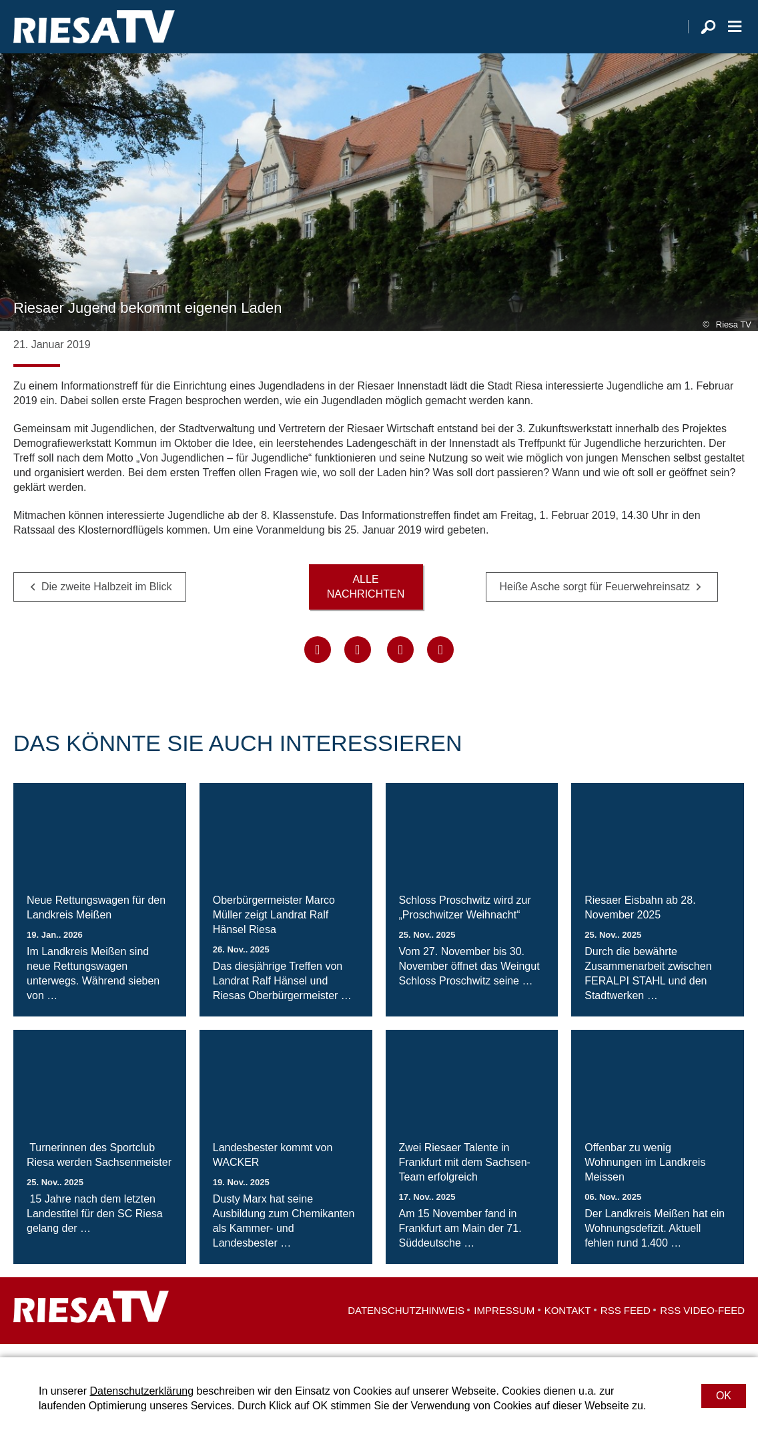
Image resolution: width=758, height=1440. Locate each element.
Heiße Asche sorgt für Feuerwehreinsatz (595, 600)
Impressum (504, 1323)
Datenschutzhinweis (406, 1323)
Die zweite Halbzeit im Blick (106, 600)
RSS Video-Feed (702, 1323)
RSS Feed (626, 1323)
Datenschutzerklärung (141, 1391)
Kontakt (567, 1323)
